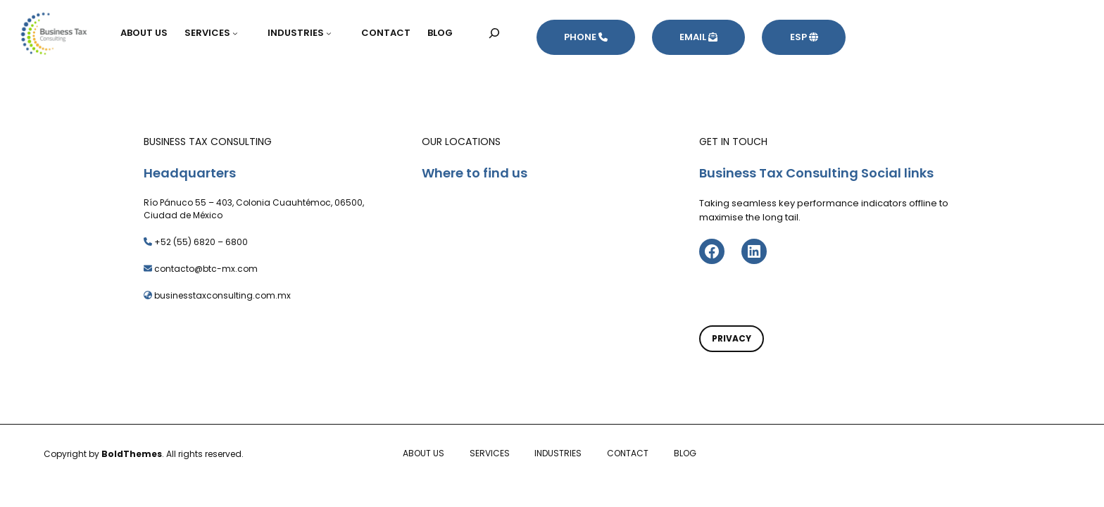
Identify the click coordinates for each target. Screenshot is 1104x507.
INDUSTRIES (558, 453)
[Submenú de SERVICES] (241, 33)
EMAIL (698, 37)
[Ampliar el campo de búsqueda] (495, 32)
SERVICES (490, 453)
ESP (804, 37)
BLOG (685, 453)
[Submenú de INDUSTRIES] (335, 33)
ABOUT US (423, 453)
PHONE (586, 37)
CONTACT (627, 453)
